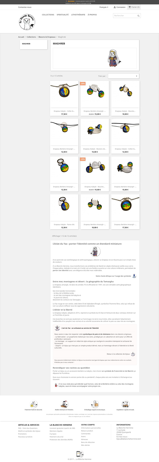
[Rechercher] (127, 15)
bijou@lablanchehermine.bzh (128, 439)
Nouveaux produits (25, 437)
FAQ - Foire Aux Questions (27, 428)
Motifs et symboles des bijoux (29, 431)
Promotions (22, 434)
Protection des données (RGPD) (61, 440)
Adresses (84, 439)
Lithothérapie (78, 14)
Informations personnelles (91, 428)
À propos (92, 14)
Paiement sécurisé (56, 437)
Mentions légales (56, 431)
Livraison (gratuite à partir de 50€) (62, 428)
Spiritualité (63, 14)
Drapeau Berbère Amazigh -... (95, 111)
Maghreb (26, 44)
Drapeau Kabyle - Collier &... (64, 111)
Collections (48, 14)
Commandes (85, 434)
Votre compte (88, 425)
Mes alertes (85, 445)
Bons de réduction (88, 442)
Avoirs (83, 436)
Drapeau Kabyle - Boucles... (125, 111)
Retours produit (87, 431)
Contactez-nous (24, 7)
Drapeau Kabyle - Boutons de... (94, 149)
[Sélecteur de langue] (104, 7)
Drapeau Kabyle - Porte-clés (64, 224)
